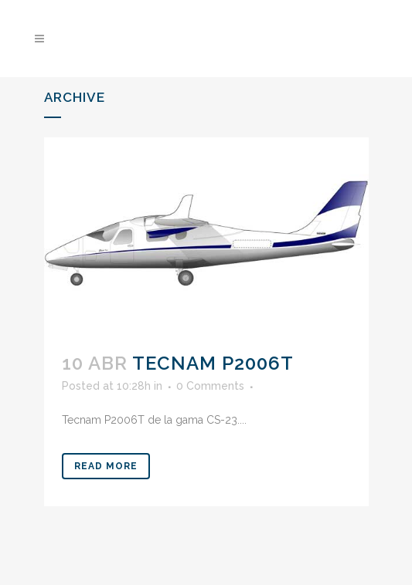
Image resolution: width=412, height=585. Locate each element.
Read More (106, 466)
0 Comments (210, 386)
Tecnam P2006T (213, 363)
